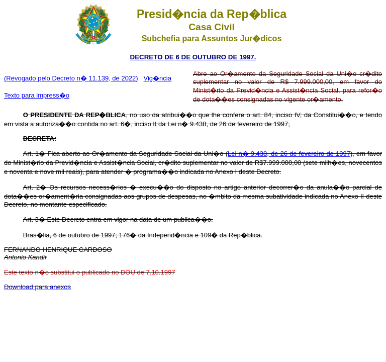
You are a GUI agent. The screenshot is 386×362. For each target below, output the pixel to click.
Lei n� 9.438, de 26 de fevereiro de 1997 (289, 153)
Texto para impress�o (36, 95)
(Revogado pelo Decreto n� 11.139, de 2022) (71, 78)
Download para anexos (37, 287)
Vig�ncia (157, 78)
